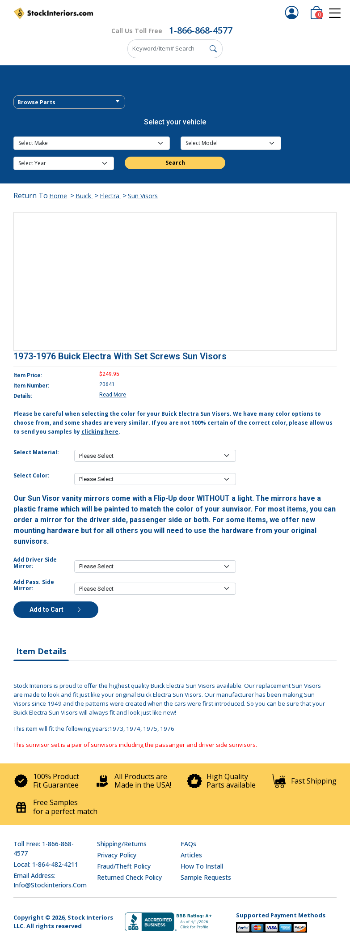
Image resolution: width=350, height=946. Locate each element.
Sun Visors (143, 196)
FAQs (188, 843)
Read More (112, 395)
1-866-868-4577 (200, 30)
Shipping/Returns (122, 843)
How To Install (202, 866)
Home (58, 196)
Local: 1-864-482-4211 (45, 864)
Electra (110, 196)
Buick (84, 196)
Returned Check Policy (129, 877)
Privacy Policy (116, 855)
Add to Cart (56, 609)
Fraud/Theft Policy (124, 866)
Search (175, 162)
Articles (191, 855)
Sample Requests (206, 877)
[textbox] (69, 102)
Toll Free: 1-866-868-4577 (43, 848)
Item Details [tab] (41, 651)
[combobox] (69, 102)
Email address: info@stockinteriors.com (50, 880)
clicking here (99, 431)
